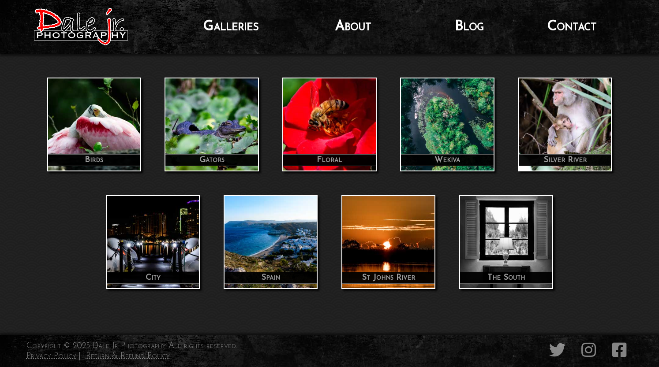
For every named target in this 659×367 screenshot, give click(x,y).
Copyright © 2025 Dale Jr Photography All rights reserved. (131, 346)
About (353, 27)
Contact (571, 27)
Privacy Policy (51, 356)
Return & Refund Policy (128, 356)
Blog (469, 27)
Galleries (230, 27)
